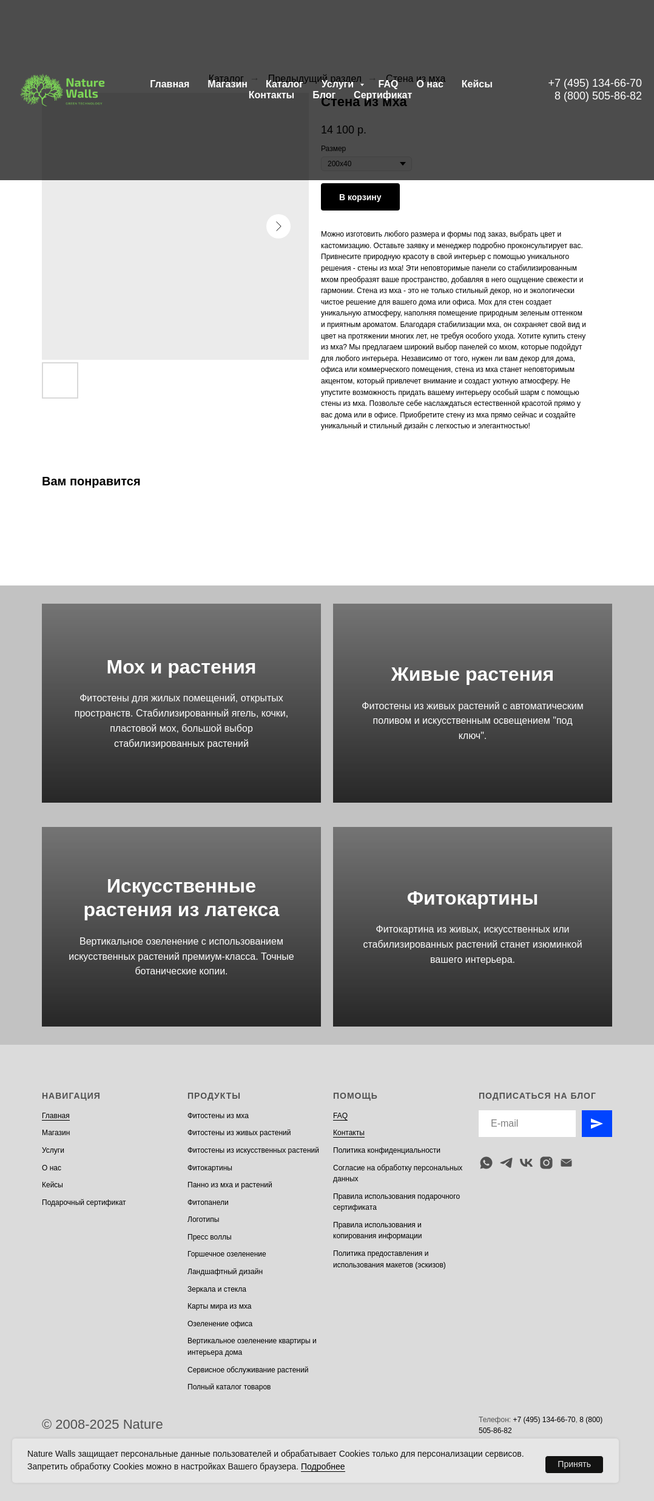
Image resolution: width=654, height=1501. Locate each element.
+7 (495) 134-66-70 (595, 83)
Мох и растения (182, 667)
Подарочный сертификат (84, 1202)
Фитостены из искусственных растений (253, 1150)
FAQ (389, 84)
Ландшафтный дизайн (225, 1271)
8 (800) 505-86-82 (598, 96)
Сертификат (383, 95)
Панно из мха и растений (229, 1185)
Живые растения (473, 674)
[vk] (526, 1162)
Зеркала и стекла (216, 1289)
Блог (323, 95)
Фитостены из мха (218, 1115)
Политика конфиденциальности (386, 1150)
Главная (169, 84)
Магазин (227, 84)
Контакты (271, 95)
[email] (566, 1162)
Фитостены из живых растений (239, 1132)
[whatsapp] (486, 1162)
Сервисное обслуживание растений (247, 1370)
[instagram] (546, 1162)
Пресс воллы (209, 1237)
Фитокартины (473, 898)
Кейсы (477, 84)
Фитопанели (208, 1202)
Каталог (284, 84)
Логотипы (203, 1219)
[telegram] (506, 1162)
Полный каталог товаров (229, 1387)
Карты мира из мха (219, 1306)
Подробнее (323, 1466)
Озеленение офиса (219, 1324)
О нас (429, 84)
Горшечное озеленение (226, 1254)
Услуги (339, 84)
